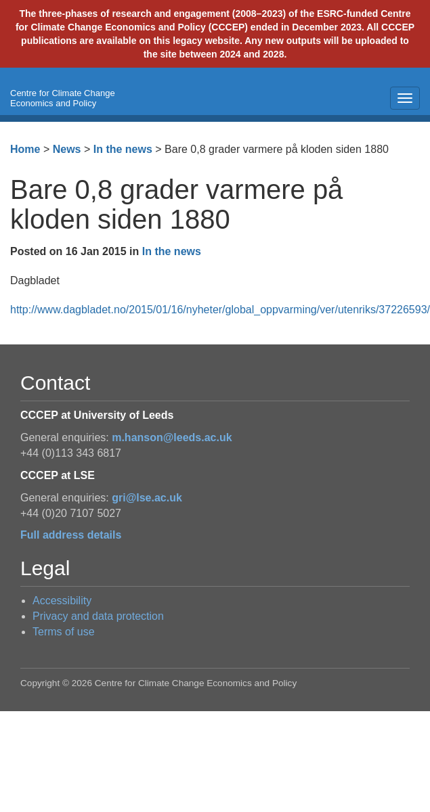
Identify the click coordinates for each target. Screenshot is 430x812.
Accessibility (62, 600)
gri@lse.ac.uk (147, 497)
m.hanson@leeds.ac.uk (172, 437)
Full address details (70, 535)
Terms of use (64, 631)
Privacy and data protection (98, 616)
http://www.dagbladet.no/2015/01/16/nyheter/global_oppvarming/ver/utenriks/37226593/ (220, 309)
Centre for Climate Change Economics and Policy (62, 98)
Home (25, 149)
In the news (122, 149)
